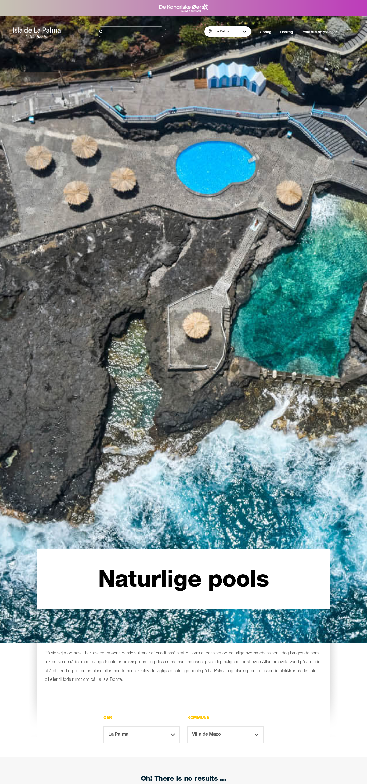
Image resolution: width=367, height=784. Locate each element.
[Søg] (131, 31)
